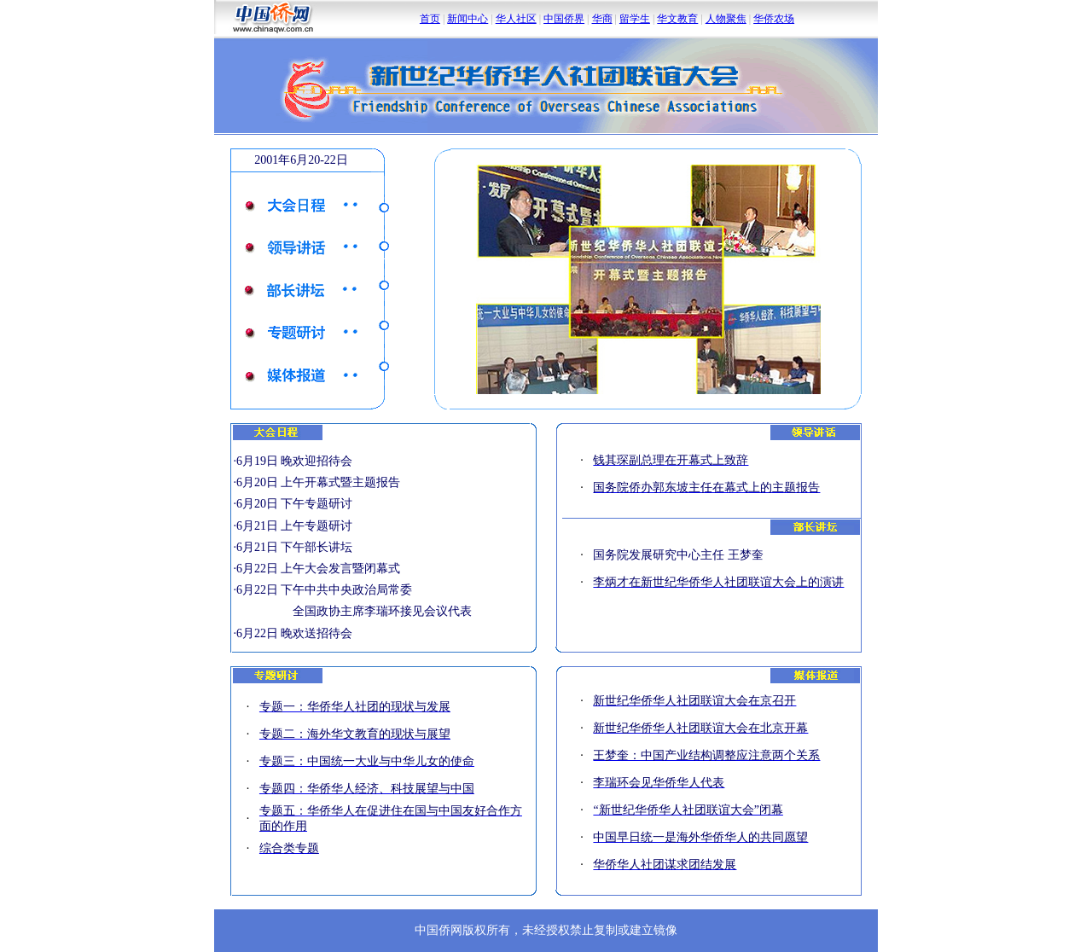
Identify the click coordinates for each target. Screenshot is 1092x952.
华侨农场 (773, 19)
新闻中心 (467, 19)
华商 (602, 19)
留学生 (634, 19)
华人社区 (516, 19)
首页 (430, 19)
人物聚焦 (726, 19)
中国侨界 (563, 19)
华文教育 (677, 19)
